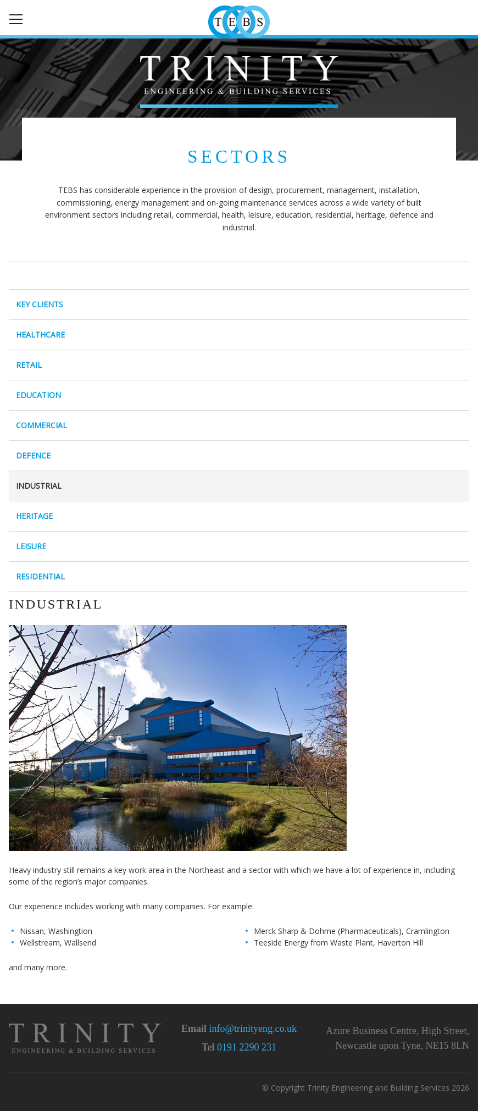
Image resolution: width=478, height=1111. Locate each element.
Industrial (39, 485)
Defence (33, 455)
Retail (29, 365)
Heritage (34, 516)
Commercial (41, 425)
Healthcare (40, 334)
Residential (40, 576)
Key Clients (39, 304)
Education (38, 395)
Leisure (31, 546)
